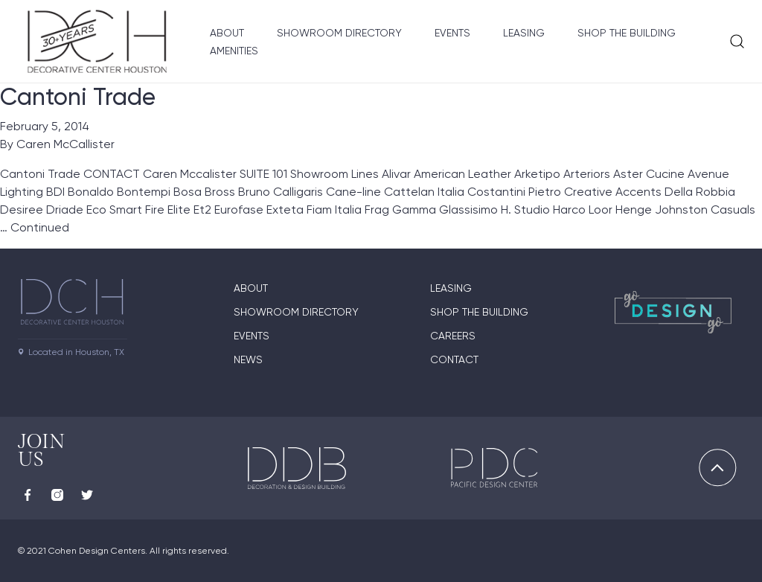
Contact (454, 359)
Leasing (524, 33)
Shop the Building (626, 33)
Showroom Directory (339, 33)
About (227, 33)
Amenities (234, 51)
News (248, 359)
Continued (39, 227)
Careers (453, 336)
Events (452, 33)
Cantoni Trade (78, 97)
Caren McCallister (65, 144)
